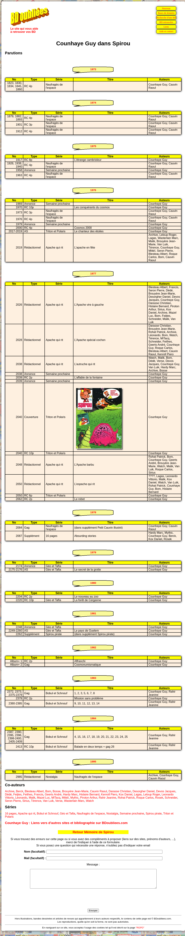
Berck (19, 791)
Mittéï (65, 797)
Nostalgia (112, 813)
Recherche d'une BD (166, 17)
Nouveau (166, 8)
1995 (93, 761)
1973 (93, 69)
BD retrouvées (166, 22)
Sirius (25, 800)
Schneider (171, 797)
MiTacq (55, 797)
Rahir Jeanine (107, 797)
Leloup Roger (151, 794)
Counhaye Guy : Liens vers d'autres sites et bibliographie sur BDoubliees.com (66, 823)
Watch (90, 800)
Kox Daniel (125, 794)
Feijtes (17, 794)
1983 (93, 677)
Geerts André (53, 794)
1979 (93, 552)
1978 (93, 512)
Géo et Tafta (67, 813)
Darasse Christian (120, 791)
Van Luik (48, 800)
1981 (93, 613)
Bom (48, 791)
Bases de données (166, 13)
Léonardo (21, 797)
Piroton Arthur (88, 797)
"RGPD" (140, 931)
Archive (9, 791)
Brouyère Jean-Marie (75, 791)
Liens (166, 26)
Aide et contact (166, 31)
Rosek (159, 797)
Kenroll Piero (109, 794)
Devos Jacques (165, 791)
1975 (93, 146)
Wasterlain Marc (74, 800)
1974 (93, 102)
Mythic (74, 797)
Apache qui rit (26, 813)
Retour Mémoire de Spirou (93, 832)
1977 (93, 273)
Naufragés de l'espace (91, 813)
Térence (36, 800)
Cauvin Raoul (98, 791)
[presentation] (93, 903)
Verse (58, 800)
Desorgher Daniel (144, 791)
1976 (93, 190)
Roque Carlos (145, 797)
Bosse (56, 791)
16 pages (11, 813)
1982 (93, 647)
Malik (32, 797)
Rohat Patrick (126, 797)
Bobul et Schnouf (47, 813)
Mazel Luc (43, 797)
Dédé (8, 794)
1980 (93, 582)
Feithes (27, 794)
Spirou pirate (154, 813)
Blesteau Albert (34, 791)
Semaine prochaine (132, 813)
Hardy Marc (70, 794)
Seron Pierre (13, 800)
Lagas (138, 794)
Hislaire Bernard (89, 794)
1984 (93, 718)
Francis (38, 794)
